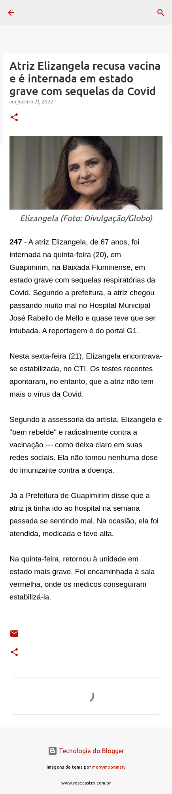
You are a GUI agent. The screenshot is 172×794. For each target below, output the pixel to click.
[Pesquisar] (161, 12)
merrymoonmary (109, 767)
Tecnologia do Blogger (86, 750)
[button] (14, 118)
